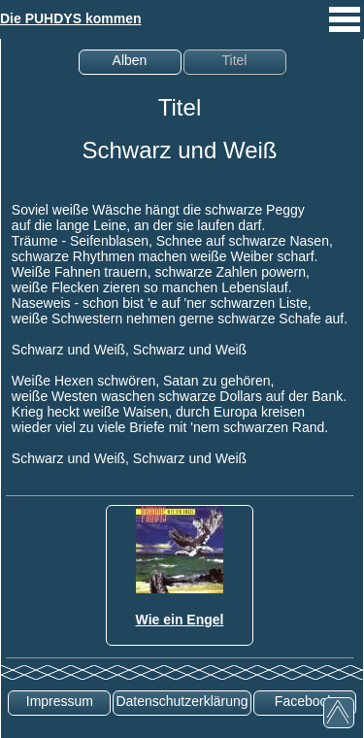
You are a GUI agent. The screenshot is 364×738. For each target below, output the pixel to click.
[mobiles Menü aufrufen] (344, 34)
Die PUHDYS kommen (70, 18)
